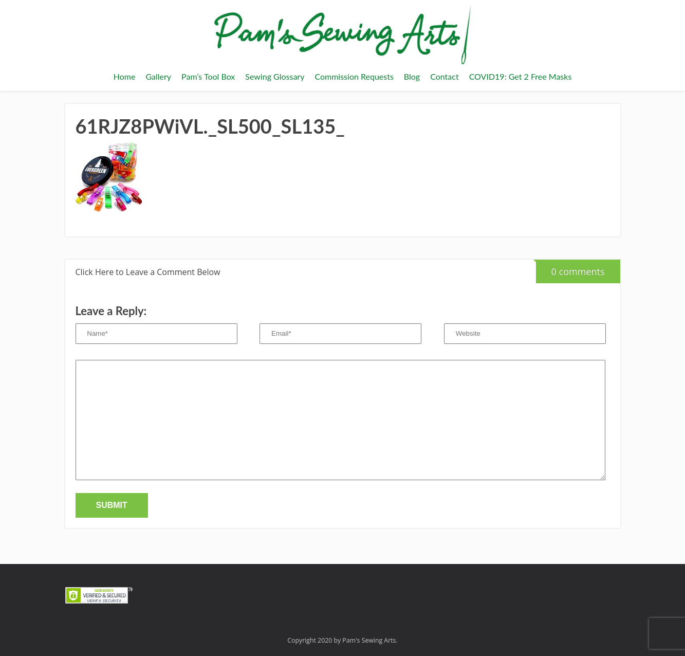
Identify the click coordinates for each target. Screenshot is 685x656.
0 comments (570, 269)
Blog (412, 76)
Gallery (158, 76)
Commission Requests (353, 76)
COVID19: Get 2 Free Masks (520, 76)
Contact (444, 76)
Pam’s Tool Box (208, 76)
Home (125, 76)
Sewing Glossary (274, 76)
